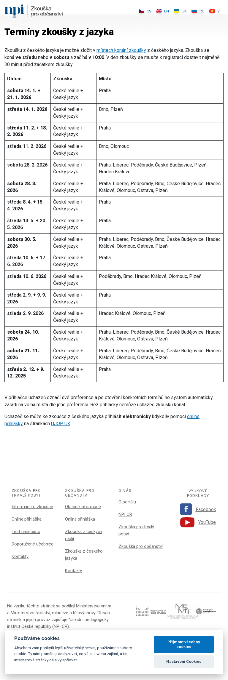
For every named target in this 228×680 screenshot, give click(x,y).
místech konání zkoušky (121, 50)
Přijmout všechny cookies (183, 644)
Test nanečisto (26, 531)
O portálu (127, 502)
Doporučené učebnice (32, 544)
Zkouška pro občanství (140, 546)
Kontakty (20, 556)
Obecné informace (83, 506)
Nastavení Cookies (183, 661)
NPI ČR (125, 514)
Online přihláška (26, 519)
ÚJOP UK (60, 423)
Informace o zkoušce (32, 506)
